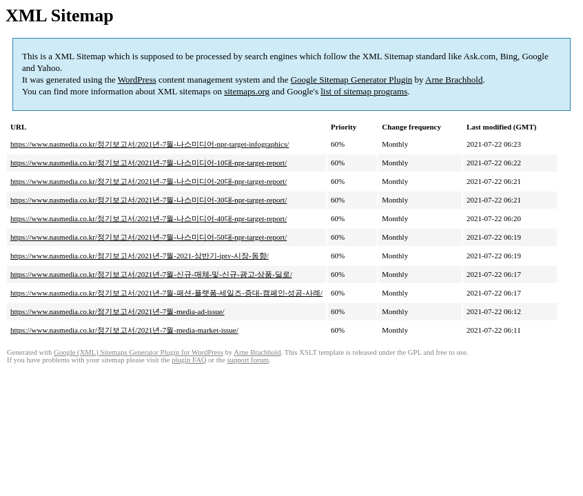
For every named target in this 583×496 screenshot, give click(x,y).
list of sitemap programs (363, 91)
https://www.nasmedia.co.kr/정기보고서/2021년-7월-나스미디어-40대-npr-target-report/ (148, 218)
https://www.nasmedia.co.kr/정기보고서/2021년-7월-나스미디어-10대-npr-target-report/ (148, 162)
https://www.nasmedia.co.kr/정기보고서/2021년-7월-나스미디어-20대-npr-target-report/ (148, 181)
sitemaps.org (246, 91)
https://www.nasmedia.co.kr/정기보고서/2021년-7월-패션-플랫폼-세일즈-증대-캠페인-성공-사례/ (166, 293)
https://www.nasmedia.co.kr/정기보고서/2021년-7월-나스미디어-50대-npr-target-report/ (148, 237)
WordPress (137, 79)
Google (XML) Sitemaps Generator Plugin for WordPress (138, 352)
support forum (248, 360)
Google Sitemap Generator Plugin (352, 79)
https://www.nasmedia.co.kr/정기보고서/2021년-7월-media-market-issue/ (124, 330)
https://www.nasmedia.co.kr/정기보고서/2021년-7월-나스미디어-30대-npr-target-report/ (148, 200)
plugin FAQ (189, 360)
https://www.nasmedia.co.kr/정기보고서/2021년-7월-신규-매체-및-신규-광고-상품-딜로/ (151, 274)
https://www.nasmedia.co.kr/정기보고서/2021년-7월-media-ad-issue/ (117, 311)
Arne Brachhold (453, 79)
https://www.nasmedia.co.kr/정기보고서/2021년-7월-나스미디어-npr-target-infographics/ (149, 144)
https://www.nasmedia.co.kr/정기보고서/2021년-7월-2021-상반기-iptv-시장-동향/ (139, 255)
